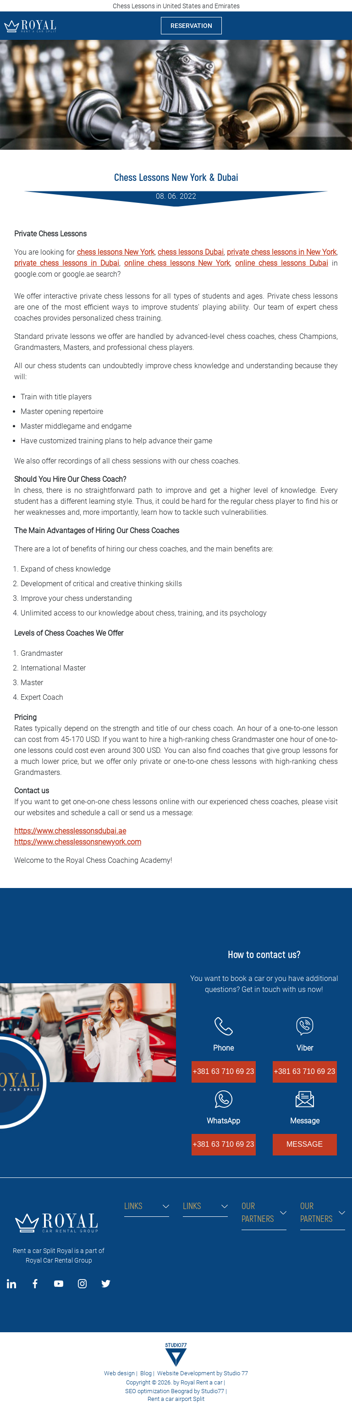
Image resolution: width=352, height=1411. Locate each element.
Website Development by (189, 1373)
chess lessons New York (115, 252)
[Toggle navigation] (338, 25)
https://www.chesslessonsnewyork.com (77, 842)
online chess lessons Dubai (281, 263)
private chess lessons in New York (281, 252)
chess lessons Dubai (191, 252)
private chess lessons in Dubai (66, 263)
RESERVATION (191, 25)
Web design (119, 1373)
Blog (146, 1373)
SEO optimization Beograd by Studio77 (174, 1391)
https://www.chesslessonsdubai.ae (70, 831)
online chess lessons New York (177, 263)
